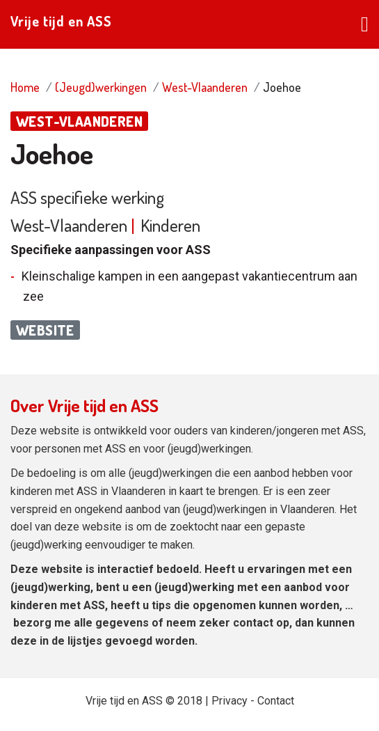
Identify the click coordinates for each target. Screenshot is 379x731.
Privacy (229, 700)
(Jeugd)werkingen (101, 87)
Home (25, 87)
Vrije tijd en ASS (61, 21)
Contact (275, 700)
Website (45, 330)
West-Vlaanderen (205, 87)
